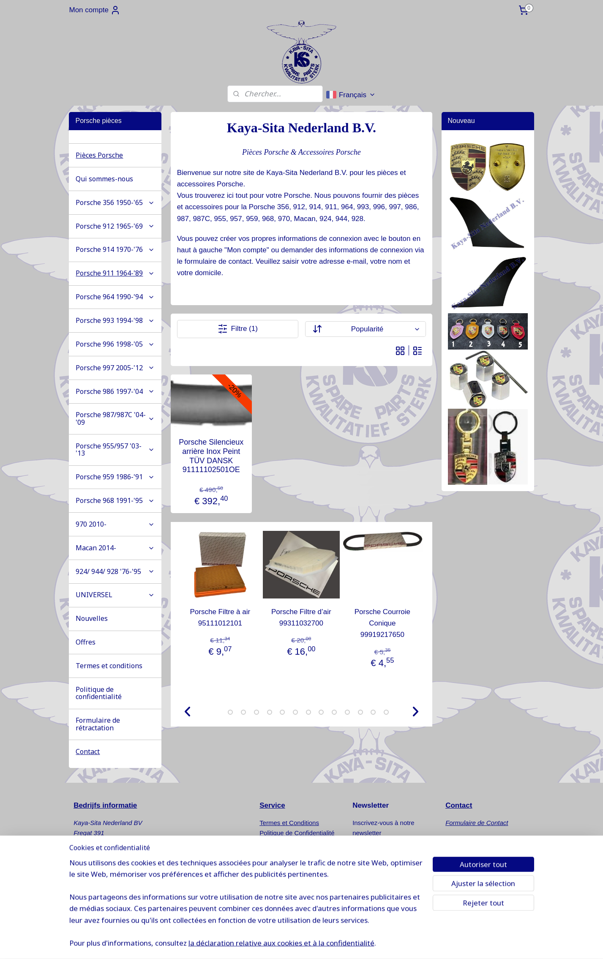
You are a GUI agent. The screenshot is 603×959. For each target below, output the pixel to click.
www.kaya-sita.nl (107, 903)
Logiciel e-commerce (372, 943)
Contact (88, 751)
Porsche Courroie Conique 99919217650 (382, 623)
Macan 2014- (115, 547)
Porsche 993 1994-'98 (115, 320)
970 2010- (115, 524)
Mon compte (94, 10)
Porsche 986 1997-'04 (115, 391)
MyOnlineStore (438, 943)
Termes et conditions (109, 665)
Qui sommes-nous (104, 178)
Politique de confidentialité (99, 693)
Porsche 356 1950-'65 (115, 202)
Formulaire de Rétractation (296, 843)
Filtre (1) (238, 329)
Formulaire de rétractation (98, 724)
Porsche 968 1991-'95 (115, 500)
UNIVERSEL (115, 594)
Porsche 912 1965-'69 (115, 226)
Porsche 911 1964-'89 (115, 273)
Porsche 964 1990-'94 (115, 296)
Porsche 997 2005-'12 (115, 367)
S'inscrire (373, 854)
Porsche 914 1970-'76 (115, 249)
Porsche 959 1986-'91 (115, 476)
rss (344, 943)
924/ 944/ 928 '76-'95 (115, 571)
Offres (85, 642)
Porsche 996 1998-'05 (115, 344)
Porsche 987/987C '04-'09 (115, 418)
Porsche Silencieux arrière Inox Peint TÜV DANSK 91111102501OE (211, 456)
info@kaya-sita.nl (105, 893)
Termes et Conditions (289, 822)
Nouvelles (92, 618)
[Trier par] (366, 329)
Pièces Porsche (99, 155)
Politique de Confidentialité (296, 832)
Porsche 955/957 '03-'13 (115, 449)
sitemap (329, 943)
